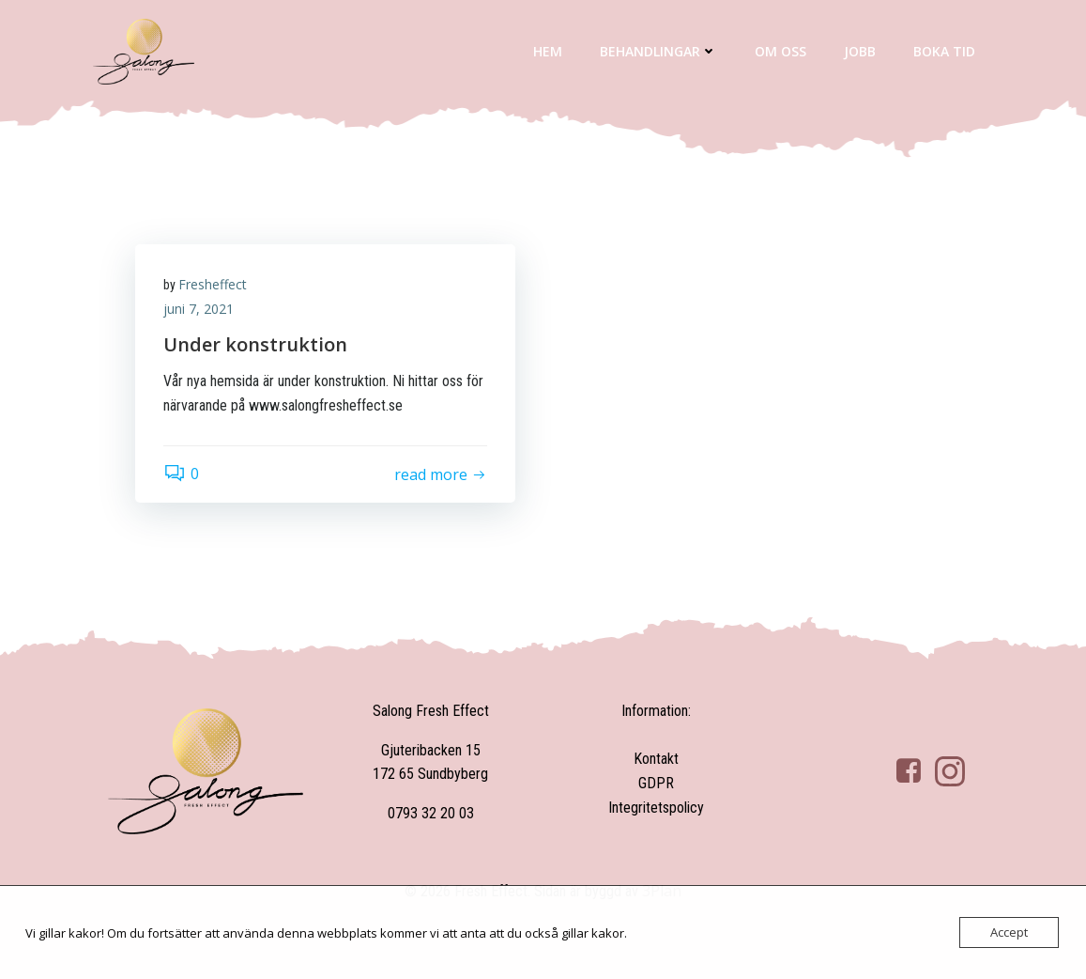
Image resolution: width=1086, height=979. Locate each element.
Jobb (860, 51)
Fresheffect (212, 284)
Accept (1009, 932)
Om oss (780, 51)
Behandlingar (658, 51)
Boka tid (944, 51)
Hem (547, 51)
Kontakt (656, 759)
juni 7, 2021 (198, 309)
